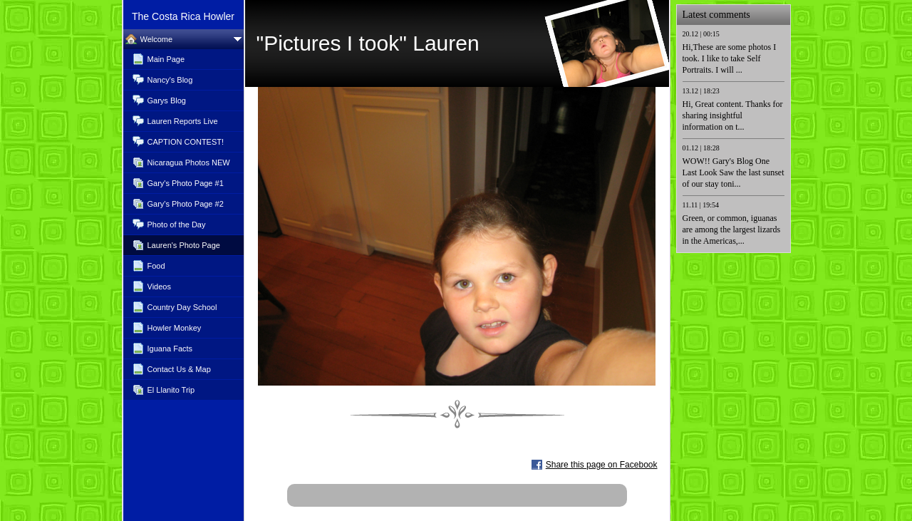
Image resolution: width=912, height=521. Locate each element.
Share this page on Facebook (602, 465)
